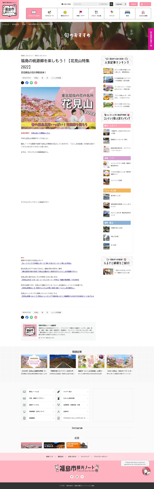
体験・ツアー (81, 15)
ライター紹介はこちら (47, 337)
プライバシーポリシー (101, 456)
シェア (26, 82)
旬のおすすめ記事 (33, 15)
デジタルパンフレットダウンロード (70, 418)
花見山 (24, 24)
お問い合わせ (72, 456)
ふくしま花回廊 (56, 78)
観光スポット (65, 15)
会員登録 (133, 4)
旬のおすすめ (15, 24)
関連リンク (49, 456)
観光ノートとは (30, 392)
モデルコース (49, 15)
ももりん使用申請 (64, 398)
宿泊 (127, 15)
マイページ (147, 4)
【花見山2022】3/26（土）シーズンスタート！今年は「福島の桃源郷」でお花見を (50, 280)
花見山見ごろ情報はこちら (40, 133)
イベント (112, 15)
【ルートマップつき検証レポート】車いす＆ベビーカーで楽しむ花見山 (46, 263)
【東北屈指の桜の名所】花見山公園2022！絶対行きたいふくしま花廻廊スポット (49, 271)
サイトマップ (85, 456)
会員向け (62, 411)
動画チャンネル (30, 405)
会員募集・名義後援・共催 (67, 405)
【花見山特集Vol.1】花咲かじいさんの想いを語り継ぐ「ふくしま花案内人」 (48, 288)
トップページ (5, 24)
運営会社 (60, 456)
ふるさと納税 (143, 15)
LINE (31, 82)
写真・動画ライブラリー (32, 398)
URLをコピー (35, 82)
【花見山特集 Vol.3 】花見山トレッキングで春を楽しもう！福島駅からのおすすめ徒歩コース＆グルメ (57, 296)
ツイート (22, 82)
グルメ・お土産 (96, 15)
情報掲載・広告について (32, 411)
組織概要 (28, 418)
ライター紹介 (63, 392)
